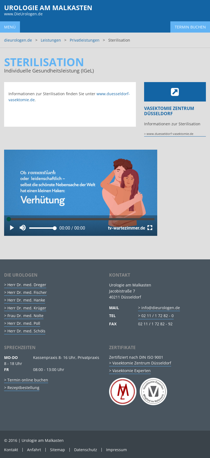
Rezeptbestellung (23, 387)
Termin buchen (190, 27)
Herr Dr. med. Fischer (27, 292)
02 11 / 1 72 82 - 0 (157, 315)
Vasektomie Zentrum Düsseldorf (141, 363)
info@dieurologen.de (160, 307)
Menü (10, 27)
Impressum (116, 450)
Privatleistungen (85, 40)
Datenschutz (85, 450)
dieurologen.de (18, 40)
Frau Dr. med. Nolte (25, 315)
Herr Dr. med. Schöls (26, 331)
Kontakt (11, 450)
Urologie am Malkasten (48, 7)
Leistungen (51, 40)
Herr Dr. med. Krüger (26, 308)
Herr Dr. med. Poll (23, 323)
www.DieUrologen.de (23, 13)
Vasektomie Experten (131, 370)
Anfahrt (34, 450)
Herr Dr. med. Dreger (26, 284)
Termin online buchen (27, 379)
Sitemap (57, 450)
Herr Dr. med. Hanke (26, 300)
